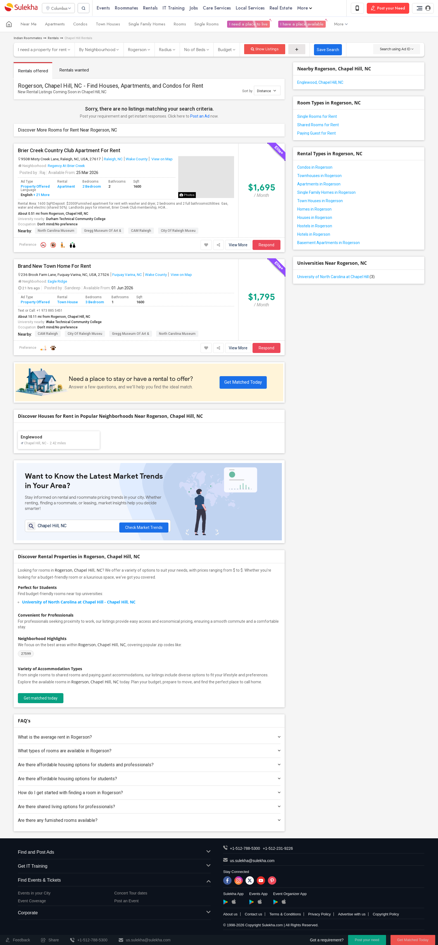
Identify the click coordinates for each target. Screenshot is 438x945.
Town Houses (108, 25)
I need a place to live (248, 25)
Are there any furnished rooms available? (149, 822)
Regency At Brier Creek (66, 166)
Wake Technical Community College (74, 322)
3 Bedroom (94, 302)
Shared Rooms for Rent (318, 125)
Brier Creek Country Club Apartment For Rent (69, 151)
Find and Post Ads (114, 855)
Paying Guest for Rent (316, 133)
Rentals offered (33, 71)
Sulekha (21, 8)
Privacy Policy (319, 916)
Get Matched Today (243, 382)
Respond (266, 245)
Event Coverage (32, 903)
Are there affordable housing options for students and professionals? (149, 767)
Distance (266, 91)
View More (238, 245)
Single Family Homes (146, 25)
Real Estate (283, 8)
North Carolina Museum (56, 231)
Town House (67, 302)
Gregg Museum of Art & (102, 231)
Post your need (367, 940)
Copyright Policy (386, 916)
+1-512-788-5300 (245, 850)
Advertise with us (351, 916)
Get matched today (41, 700)
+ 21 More (41, 195)
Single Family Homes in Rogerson (326, 193)
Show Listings (264, 49)
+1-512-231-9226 (278, 850)
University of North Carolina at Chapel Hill (336, 277)
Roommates (128, 8)
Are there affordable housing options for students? (149, 780)
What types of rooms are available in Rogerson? (149, 753)
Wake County (136, 159)
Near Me (29, 25)
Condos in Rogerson (314, 168)
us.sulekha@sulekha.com (252, 863)
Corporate (114, 915)
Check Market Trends (144, 527)
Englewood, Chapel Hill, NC (320, 83)
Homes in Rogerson (314, 209)
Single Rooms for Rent (317, 117)
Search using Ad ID (396, 49)
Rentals (152, 8)
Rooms (180, 25)
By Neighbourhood (97, 49)
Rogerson (137, 49)
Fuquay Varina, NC (127, 275)
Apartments (55, 25)
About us (230, 916)
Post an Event (126, 903)
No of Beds (195, 49)
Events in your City (34, 895)
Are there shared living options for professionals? (149, 808)
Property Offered (35, 187)
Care (219, 8)
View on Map (162, 159)
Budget (225, 49)
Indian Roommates (28, 38)
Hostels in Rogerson (314, 226)
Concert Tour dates (130, 895)
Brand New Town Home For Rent (54, 266)
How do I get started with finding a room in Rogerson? (149, 794)
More (306, 8)
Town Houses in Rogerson (320, 201)
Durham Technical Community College (76, 219)
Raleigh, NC (113, 159)
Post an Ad (200, 116)
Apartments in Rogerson (319, 184)
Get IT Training (114, 868)
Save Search (328, 50)
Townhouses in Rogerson (319, 176)
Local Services (252, 8)
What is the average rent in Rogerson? (149, 739)
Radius (165, 49)
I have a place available (301, 25)
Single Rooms (206, 25)
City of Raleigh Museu (178, 231)
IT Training (176, 8)
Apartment (66, 187)
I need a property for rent (42, 49)
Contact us (253, 916)
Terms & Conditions (285, 916)
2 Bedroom (91, 187)
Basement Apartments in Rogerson (328, 243)
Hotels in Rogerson (313, 235)
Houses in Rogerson (314, 218)
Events (105, 8)
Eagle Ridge (57, 281)
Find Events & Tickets (114, 882)
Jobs (196, 8)
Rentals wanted (75, 70)
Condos (80, 25)
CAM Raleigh (141, 231)
